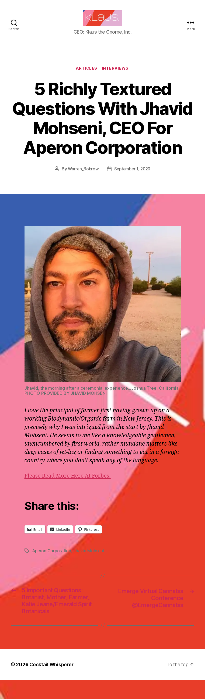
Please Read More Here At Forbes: (70, 484)
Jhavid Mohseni (89, 559)
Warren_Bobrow (82, 177)
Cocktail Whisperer (52, 684)
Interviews (116, 76)
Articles (86, 76)
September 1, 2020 (132, 177)
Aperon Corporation (52, 559)
